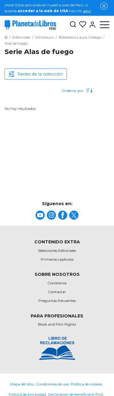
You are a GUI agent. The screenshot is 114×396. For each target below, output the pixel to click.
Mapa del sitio (22, 384)
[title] (40, 215)
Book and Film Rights (57, 324)
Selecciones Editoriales (57, 250)
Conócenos (57, 283)
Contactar (57, 291)
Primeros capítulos (57, 259)
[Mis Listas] (81, 24)
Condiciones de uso (52, 384)
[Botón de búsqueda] (73, 25)
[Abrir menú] (104, 25)
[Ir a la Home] (6, 37)
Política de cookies (86, 384)
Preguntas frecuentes (57, 300)
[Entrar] (91, 24)
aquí (87, 10)
